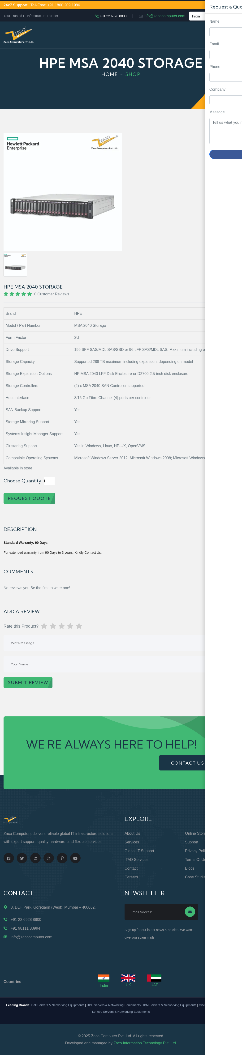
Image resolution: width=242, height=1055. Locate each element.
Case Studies (196, 877)
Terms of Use (196, 860)
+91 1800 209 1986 (63, 5)
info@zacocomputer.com (164, 16)
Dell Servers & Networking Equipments (57, 1005)
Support (191, 842)
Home (109, 74)
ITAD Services (136, 860)
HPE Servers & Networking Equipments (114, 1005)
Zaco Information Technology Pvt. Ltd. (145, 1043)
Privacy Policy (197, 851)
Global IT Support (139, 851)
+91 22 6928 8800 (113, 16)
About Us (132, 833)
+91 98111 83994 (25, 928)
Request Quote (233, 421)
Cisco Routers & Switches (216, 1005)
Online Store (195, 833)
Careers (131, 877)
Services (132, 842)
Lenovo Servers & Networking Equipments (121, 1011)
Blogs (189, 868)
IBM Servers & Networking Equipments (169, 1005)
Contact (131, 868)
